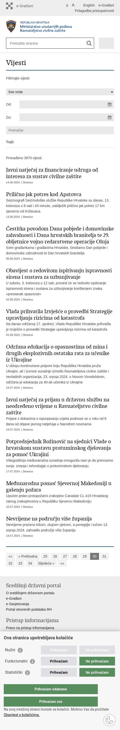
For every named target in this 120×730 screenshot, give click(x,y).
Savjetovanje (16, 633)
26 (55, 556)
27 (65, 556)
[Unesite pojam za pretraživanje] (28, 43)
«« (10, 556)
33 (20, 563)
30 (95, 556)
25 (45, 556)
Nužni (10, 659)
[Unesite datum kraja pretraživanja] (66, 117)
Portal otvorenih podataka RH (29, 609)
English (89, 5)
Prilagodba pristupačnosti (94, 11)
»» (62, 563)
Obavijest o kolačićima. (22, 715)
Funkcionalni (16, 671)
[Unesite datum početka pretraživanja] (66, 104)
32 (10, 563)
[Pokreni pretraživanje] (89, 43)
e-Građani (106, 5)
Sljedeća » (46, 563)
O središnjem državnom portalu (30, 593)
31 (105, 556)
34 (30, 563)
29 (85, 556)
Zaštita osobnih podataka (25, 639)
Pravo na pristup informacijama (30, 628)
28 (75, 556)
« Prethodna (27, 556)
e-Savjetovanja (17, 604)
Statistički (13, 682)
